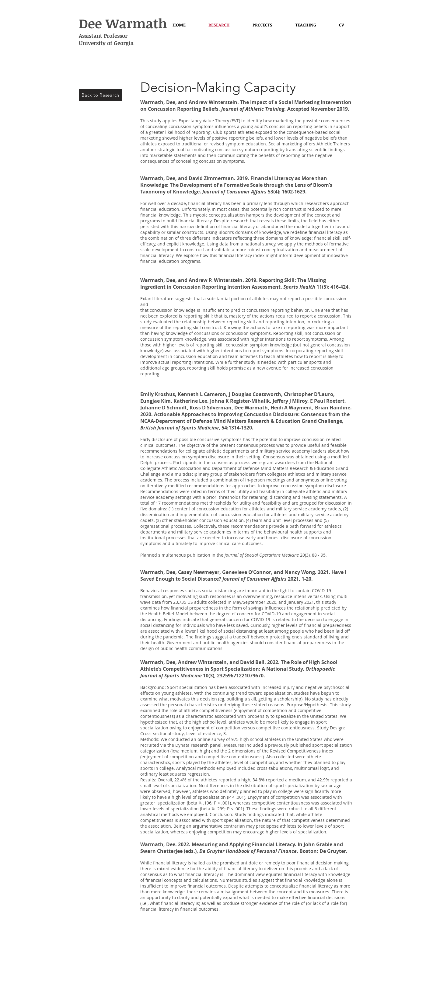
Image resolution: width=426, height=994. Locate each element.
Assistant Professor (103, 35)
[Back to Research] (100, 95)
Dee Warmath (123, 23)
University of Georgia (106, 43)
